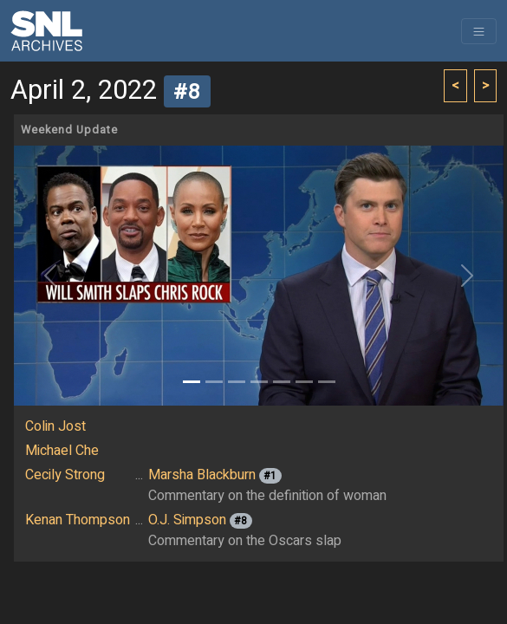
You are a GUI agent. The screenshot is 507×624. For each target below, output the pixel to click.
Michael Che (62, 450)
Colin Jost (55, 426)
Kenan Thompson (77, 520)
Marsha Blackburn (202, 475)
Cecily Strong (65, 475)
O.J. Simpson (187, 520)
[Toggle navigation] (479, 31)
